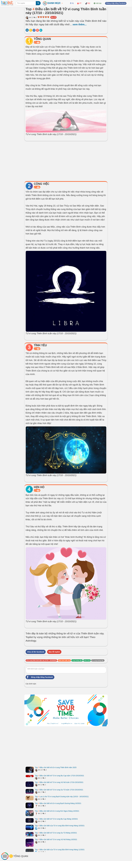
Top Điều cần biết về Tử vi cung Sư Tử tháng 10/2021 (56, 833)
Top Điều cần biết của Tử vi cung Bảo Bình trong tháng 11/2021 (60, 850)
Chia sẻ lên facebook (35, 652)
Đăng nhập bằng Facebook (39, 677)
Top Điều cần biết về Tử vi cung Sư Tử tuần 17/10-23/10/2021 (59, 790)
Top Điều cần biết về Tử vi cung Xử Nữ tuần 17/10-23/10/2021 (59, 782)
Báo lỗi (53, 17)
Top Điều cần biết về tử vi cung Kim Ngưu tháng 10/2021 (57, 811)
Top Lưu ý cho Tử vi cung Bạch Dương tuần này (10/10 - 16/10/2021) (62, 796)
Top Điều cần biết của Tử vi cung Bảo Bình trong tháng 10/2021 (60, 826)
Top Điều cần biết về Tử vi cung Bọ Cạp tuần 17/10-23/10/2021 (59, 776)
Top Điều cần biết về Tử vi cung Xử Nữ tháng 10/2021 (56, 839)
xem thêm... (80, 24)
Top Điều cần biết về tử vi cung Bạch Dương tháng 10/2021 (58, 803)
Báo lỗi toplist (54, 652)
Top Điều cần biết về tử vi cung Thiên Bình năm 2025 (55, 767)
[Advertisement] (66, 160)
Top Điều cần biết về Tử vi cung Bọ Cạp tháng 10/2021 (56, 819)
